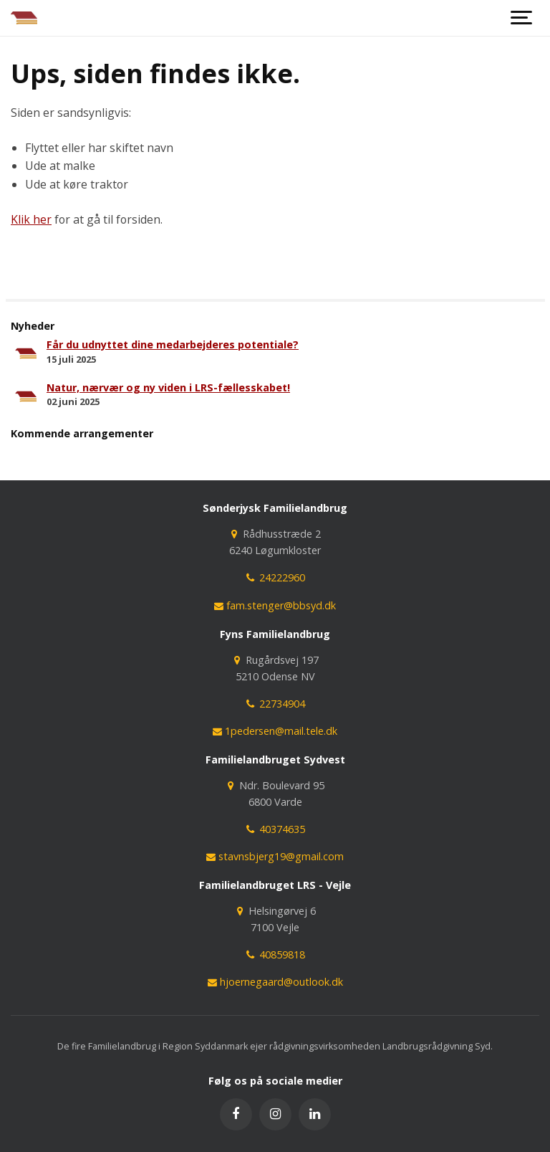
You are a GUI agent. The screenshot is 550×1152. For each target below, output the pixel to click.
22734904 (274, 703)
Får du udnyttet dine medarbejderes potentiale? (173, 344)
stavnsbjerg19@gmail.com (275, 856)
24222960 (274, 577)
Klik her (31, 219)
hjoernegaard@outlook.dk (275, 982)
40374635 (274, 829)
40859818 (274, 954)
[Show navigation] (521, 18)
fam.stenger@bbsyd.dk (275, 605)
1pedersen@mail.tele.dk (275, 731)
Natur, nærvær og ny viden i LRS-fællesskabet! (168, 387)
